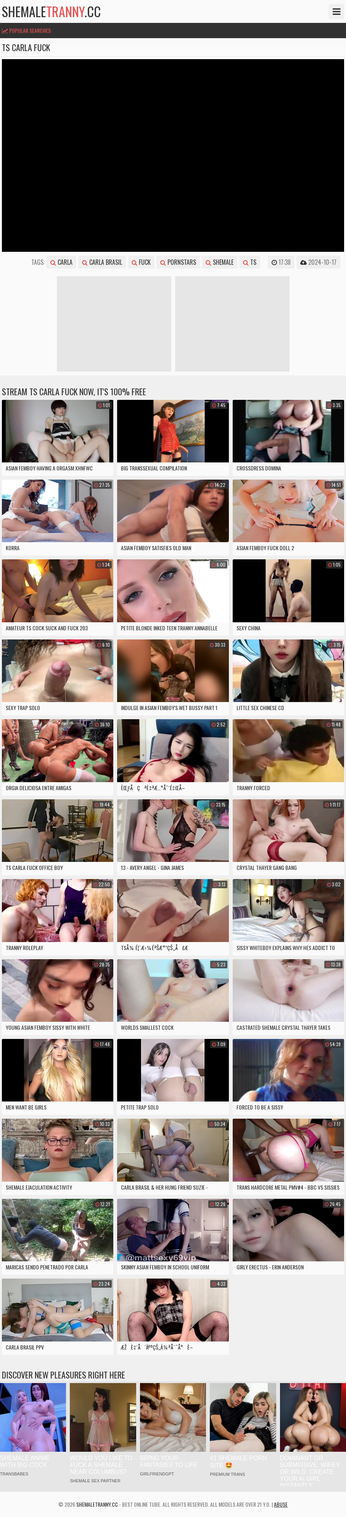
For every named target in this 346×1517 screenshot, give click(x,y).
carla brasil (102, 262)
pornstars (178, 262)
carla (61, 262)
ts (249, 262)
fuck (141, 262)
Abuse (281, 1504)
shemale (219, 262)
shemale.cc (51, 11)
